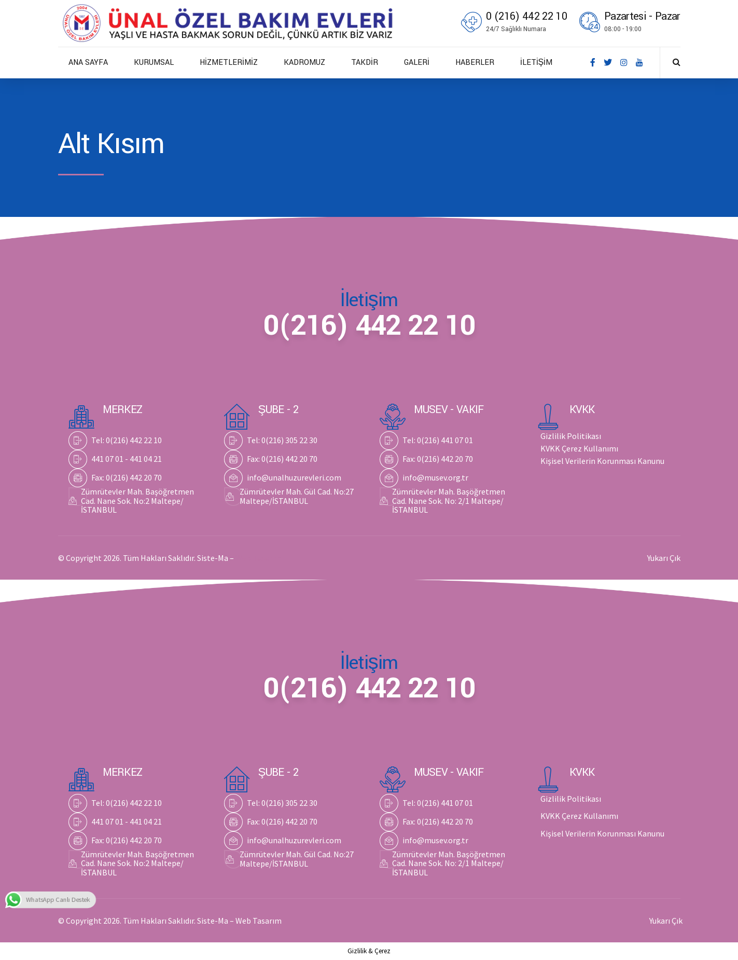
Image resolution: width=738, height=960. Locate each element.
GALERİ (416, 62)
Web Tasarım (258, 558)
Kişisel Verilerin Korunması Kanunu (602, 461)
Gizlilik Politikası (570, 436)
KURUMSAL (154, 62)
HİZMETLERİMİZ (229, 62)
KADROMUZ (304, 62)
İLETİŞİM (536, 62)
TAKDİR (364, 62)
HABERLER (474, 62)
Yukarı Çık (663, 558)
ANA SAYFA (88, 62)
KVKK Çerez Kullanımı (579, 448)
